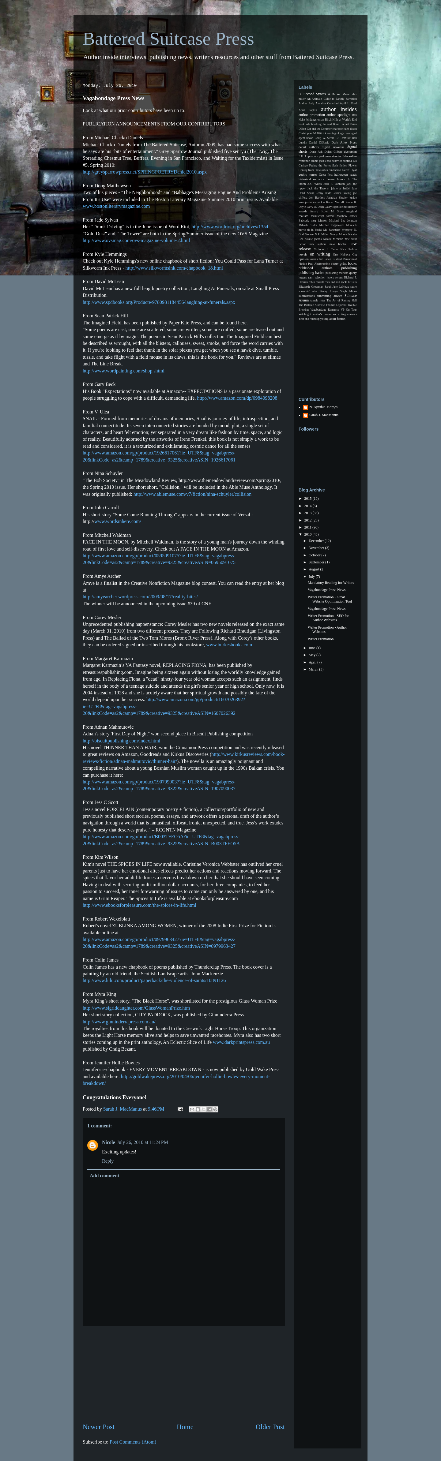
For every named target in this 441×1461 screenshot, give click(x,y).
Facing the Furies (320, 165)
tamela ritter (317, 300)
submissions (307, 295)
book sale (304, 124)
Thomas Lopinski (336, 305)
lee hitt (343, 206)
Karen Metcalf (335, 202)
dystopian (350, 151)
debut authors (309, 147)
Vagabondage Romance (325, 309)
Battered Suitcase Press (168, 38)
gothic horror (308, 174)
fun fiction (335, 170)
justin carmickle (315, 202)
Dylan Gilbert (333, 151)
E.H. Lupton (306, 156)
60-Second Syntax (312, 94)
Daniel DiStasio (319, 142)
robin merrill (316, 282)
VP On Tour (349, 309)
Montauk (351, 225)
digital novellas (333, 147)
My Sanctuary (332, 229)
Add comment (104, 1175)
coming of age (335, 133)
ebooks (336, 156)
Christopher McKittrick (312, 133)
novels (303, 254)
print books (348, 263)
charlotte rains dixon (344, 128)
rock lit (345, 282)
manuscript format (322, 216)
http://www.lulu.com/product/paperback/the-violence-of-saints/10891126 (154, 980)
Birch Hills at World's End (341, 119)
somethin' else (308, 291)
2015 (308, 498)
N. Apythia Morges (323, 407)
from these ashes (318, 170)
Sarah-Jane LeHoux (337, 286)
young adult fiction (332, 318)
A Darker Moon (339, 94)
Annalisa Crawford (326, 103)
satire (353, 286)
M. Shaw (337, 211)
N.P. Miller (322, 234)
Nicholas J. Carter (326, 249)
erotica (347, 161)
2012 (308, 520)
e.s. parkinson (323, 156)
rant (310, 277)
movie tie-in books (310, 229)
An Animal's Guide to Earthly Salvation (332, 98)
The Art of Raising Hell (341, 300)
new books (338, 244)
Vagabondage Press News (326, 590)
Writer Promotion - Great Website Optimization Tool (330, 599)
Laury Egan (331, 206)
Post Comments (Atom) (133, 1441)
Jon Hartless (317, 197)
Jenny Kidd (323, 193)
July (312, 576)
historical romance (311, 179)
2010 (308, 534)
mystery (347, 229)
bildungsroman (315, 119)
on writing (320, 254)
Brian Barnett (341, 124)
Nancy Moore (338, 234)
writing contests (347, 314)
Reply (108, 1161)
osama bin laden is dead (325, 259)
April (313, 662)
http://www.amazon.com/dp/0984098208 (237, 398)
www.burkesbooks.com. (229, 644)
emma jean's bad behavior (326, 161)
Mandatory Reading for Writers (331, 583)
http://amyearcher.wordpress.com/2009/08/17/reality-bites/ (140, 596)
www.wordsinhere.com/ (117, 521)
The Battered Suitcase (312, 305)
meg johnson (319, 220)
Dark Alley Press (344, 142)
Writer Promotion (321, 639)
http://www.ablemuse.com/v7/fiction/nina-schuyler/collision (193, 494)
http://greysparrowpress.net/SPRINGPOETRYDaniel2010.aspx (145, 171)
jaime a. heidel (340, 188)
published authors (316, 268)
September (317, 562)
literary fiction (319, 211)
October (315, 555)
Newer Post (99, 1427)
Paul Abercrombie (319, 263)
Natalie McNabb (333, 239)
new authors (318, 244)
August (314, 569)
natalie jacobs (313, 239)
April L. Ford (348, 103)
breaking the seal (321, 124)
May (312, 655)
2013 (308, 513)
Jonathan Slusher (337, 197)
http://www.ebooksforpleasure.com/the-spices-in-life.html (139, 905)
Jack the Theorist (318, 188)
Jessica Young (342, 193)
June (312, 648)
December (317, 541)
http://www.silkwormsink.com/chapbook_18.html (174, 268)
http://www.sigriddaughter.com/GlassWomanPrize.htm (136, 1008)
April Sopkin (308, 110)
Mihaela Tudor (308, 225)
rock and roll (332, 282)
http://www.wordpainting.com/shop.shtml (123, 370)
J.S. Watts (314, 183)
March (314, 669)
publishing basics (311, 273)
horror (330, 179)
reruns (339, 277)
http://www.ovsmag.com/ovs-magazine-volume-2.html (136, 240)
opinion (304, 259)
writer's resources (324, 314)
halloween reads (345, 174)
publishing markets (337, 273)
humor (341, 179)
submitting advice (329, 295)
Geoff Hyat (349, 170)
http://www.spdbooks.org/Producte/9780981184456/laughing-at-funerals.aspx (159, 302)
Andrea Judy (306, 103)
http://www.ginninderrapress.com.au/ (119, 1021)
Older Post (270, 1427)
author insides (339, 109)
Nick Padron (348, 249)
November (317, 548)
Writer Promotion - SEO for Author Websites (328, 618)
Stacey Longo (328, 291)
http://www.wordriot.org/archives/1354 (229, 226)
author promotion (312, 115)
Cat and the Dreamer (319, 128)
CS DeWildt (343, 138)
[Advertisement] (184, 1374)
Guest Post (326, 174)
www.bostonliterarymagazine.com (116, 206)
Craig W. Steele (324, 138)
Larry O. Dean (315, 206)
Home (185, 1427)
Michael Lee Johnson (343, 220)
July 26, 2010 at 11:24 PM (142, 1142)
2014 (308, 506)
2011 (308, 527)
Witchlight (305, 314)
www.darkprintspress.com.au (241, 1042)
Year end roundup (309, 318)
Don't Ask (316, 151)
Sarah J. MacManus (323, 415)
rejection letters (324, 277)
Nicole (108, 1142)
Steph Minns (348, 291)
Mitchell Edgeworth (331, 225)
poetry (335, 263)
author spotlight (338, 115)
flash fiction (339, 165)
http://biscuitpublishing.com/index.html (121, 740)
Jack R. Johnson (334, 183)
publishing (349, 268)
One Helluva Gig (345, 254)
